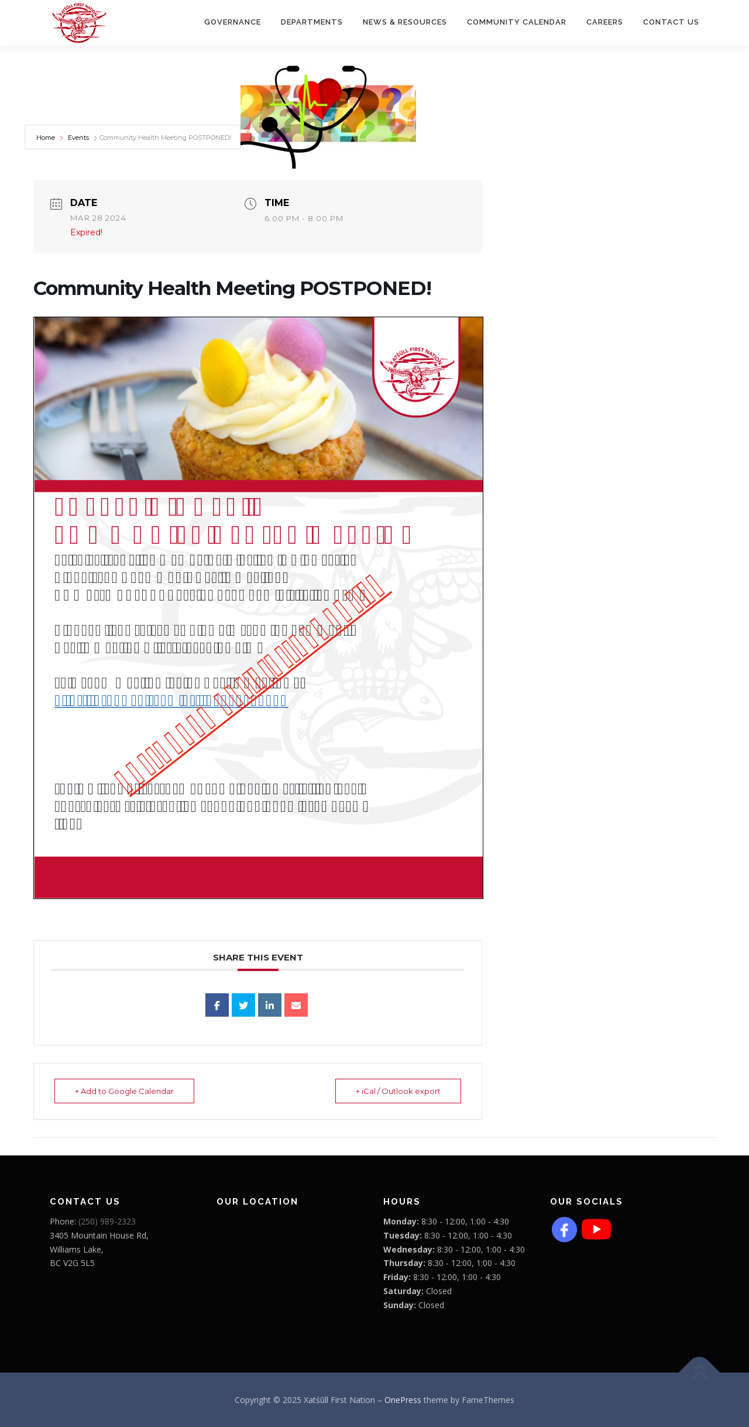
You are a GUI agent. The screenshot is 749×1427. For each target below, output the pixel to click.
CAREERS (604, 22)
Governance (232, 22)
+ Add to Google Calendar (124, 1091)
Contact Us (671, 22)
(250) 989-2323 (107, 1221)
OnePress (402, 1399)
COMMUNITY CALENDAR (516, 22)
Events (78, 137)
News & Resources (405, 22)
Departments (312, 22)
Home (46, 137)
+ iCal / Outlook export (398, 1091)
